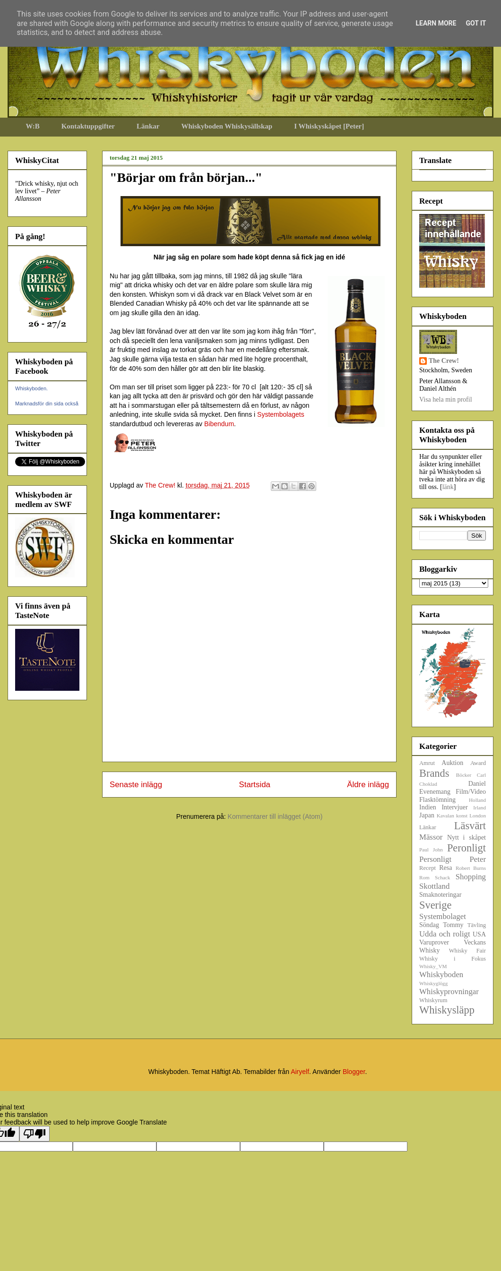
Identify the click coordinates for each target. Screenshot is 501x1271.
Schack (442, 877)
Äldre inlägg (368, 784)
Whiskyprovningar (449, 991)
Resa (445, 867)
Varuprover (434, 942)
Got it (476, 23)
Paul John (431, 849)
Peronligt (466, 848)
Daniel (477, 783)
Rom (424, 877)
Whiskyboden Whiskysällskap (226, 126)
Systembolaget (442, 916)
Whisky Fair (467, 950)
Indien (427, 807)
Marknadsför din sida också (46, 403)
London (477, 815)
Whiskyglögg (433, 983)
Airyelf (300, 1071)
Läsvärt (470, 826)
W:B (33, 126)
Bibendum (219, 424)
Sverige (435, 905)
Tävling (476, 925)
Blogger (354, 1071)
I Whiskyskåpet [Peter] (329, 126)
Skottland (434, 886)
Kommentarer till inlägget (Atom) (275, 816)
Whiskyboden (441, 974)
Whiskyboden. (31, 388)
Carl (481, 775)
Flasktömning (437, 799)
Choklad (428, 784)
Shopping (471, 876)
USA (479, 934)
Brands (434, 773)
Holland (477, 800)
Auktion (452, 762)
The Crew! (444, 360)
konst (461, 815)
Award (478, 763)
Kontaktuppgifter (88, 126)
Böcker (463, 775)
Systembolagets (280, 414)
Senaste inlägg (136, 784)
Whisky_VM (433, 966)
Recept (427, 868)
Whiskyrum (433, 1000)
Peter (478, 859)
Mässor (430, 837)
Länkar (148, 126)
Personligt (435, 859)
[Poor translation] (34, 1134)
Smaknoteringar (440, 894)
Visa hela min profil (445, 399)
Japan (426, 815)
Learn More (435, 23)
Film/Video (471, 791)
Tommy (453, 924)
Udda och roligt (444, 933)
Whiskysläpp (447, 1010)
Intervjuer (454, 807)
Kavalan (445, 815)
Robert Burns (471, 868)
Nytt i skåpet (466, 837)
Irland (479, 807)
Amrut (427, 763)
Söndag (429, 924)
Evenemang (434, 791)
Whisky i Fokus (452, 958)
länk (448, 486)
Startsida (254, 784)
